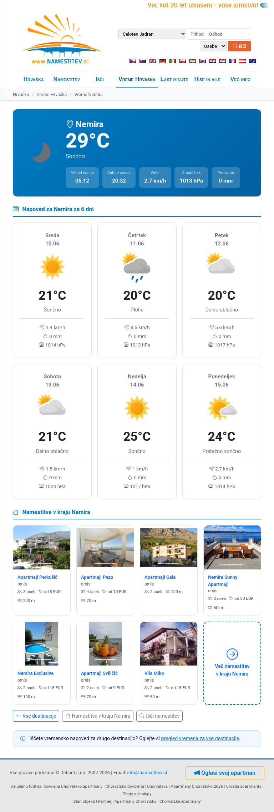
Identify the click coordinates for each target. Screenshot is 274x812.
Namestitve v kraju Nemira (97, 716)
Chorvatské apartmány (180, 801)
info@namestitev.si (147, 773)
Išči (239, 46)
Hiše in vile (207, 79)
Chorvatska (157, 786)
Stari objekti (84, 801)
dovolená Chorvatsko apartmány (73, 786)
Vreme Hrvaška (137, 79)
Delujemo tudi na (26, 786)
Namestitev (67, 79)
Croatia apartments (243, 786)
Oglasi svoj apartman (224, 772)
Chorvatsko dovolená (125, 786)
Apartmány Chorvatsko (136, 801)
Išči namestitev (159, 716)
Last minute (174, 79)
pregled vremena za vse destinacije (200, 738)
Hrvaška (34, 79)
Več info (240, 79)
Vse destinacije (36, 716)
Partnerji (105, 801)
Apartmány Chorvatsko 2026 (197, 786)
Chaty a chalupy (137, 793)
